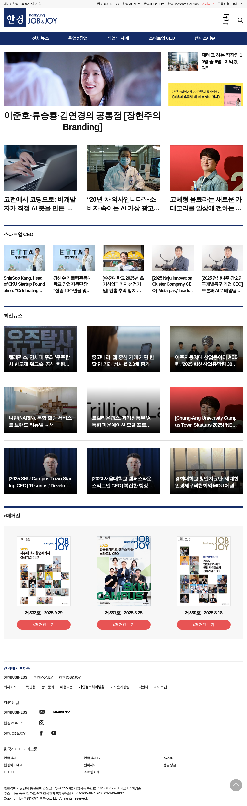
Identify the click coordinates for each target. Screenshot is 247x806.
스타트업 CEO (161, 38)
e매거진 (238, 4)
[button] (226, 19)
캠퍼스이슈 (204, 38)
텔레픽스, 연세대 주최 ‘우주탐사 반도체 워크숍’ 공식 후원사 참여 (39, 364)
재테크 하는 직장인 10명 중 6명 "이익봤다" (222, 61)
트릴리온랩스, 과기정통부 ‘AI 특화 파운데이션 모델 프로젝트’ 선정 (121, 424)
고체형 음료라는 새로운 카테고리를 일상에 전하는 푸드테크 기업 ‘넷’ (206, 208)
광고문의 (47, 687)
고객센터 (141, 687)
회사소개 (10, 687)
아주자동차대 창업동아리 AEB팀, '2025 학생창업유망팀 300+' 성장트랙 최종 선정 (206, 364)
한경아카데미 (13, 765)
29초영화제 (92, 772)
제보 (208, 4)
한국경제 (10, 758)
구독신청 (223, 4)
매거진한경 (11, 4)
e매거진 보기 (43, 625)
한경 (108, 4)
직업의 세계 (118, 38)
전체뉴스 (40, 38)
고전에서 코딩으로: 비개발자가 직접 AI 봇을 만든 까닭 (40, 208)
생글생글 (169, 765)
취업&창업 (78, 38)
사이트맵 (160, 687)
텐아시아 (90, 765)
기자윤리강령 (119, 687)
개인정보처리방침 (91, 687)
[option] (206, 94)
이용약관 (66, 687)
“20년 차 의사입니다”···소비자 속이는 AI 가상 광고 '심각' (121, 208)
